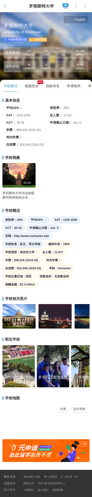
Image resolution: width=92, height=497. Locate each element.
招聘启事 (57, 489)
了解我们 (28, 489)
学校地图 (11, 398)
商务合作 (28, 483)
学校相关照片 (14, 298)
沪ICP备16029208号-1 (51, 483)
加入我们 (43, 489)
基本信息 (11, 100)
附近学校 (11, 339)
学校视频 (11, 157)
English (80, 19)
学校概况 (11, 210)
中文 (70, 19)
